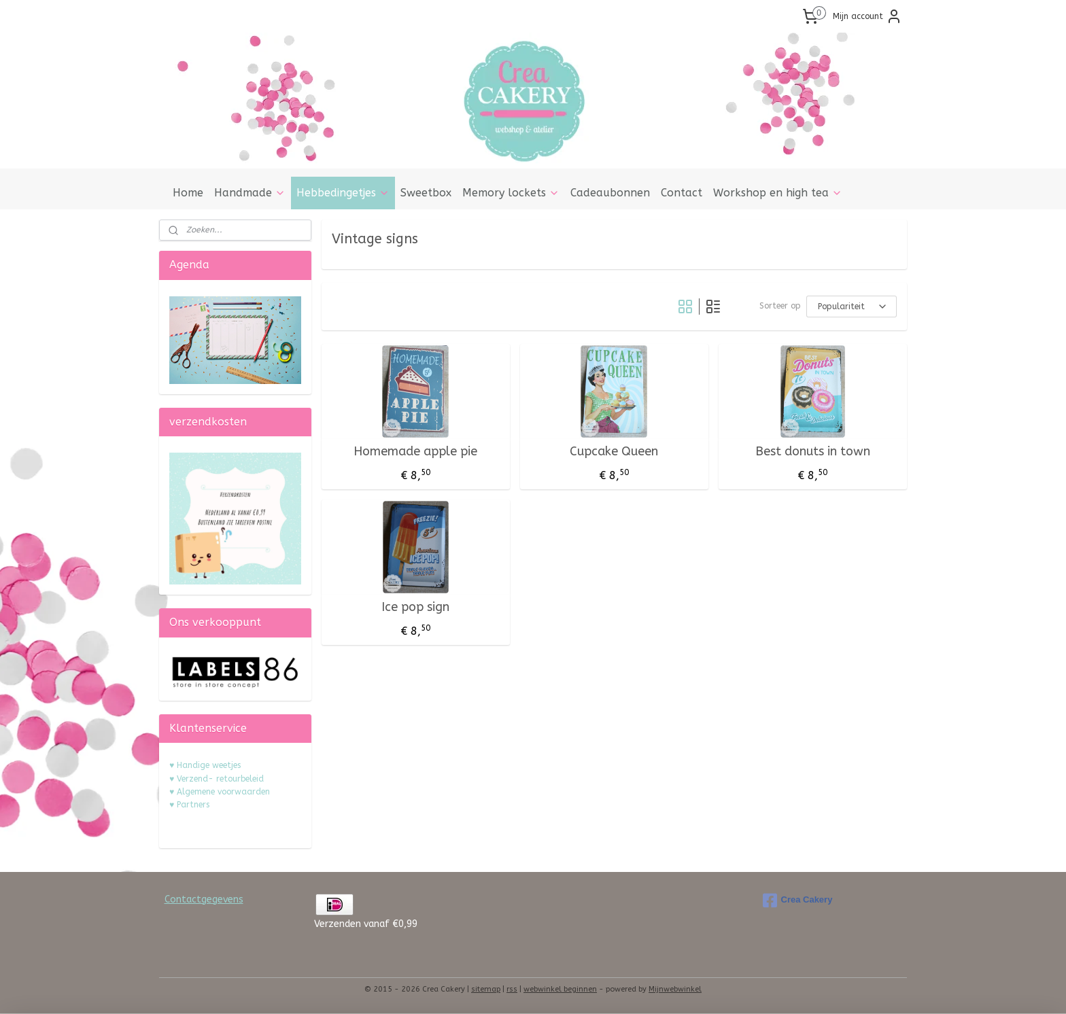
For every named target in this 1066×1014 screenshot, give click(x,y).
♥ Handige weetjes (205, 765)
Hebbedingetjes (343, 192)
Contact (681, 192)
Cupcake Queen (614, 451)
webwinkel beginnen (560, 989)
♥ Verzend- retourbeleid (216, 779)
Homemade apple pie (415, 451)
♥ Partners (189, 804)
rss (511, 989)
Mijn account (867, 16)
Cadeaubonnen (610, 192)
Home (188, 192)
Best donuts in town (812, 451)
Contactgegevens (204, 899)
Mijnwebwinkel (675, 989)
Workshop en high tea (777, 192)
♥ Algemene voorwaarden (219, 792)
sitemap (485, 989)
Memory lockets (511, 192)
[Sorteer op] (851, 306)
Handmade (250, 192)
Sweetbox (425, 192)
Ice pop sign (415, 607)
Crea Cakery (798, 900)
